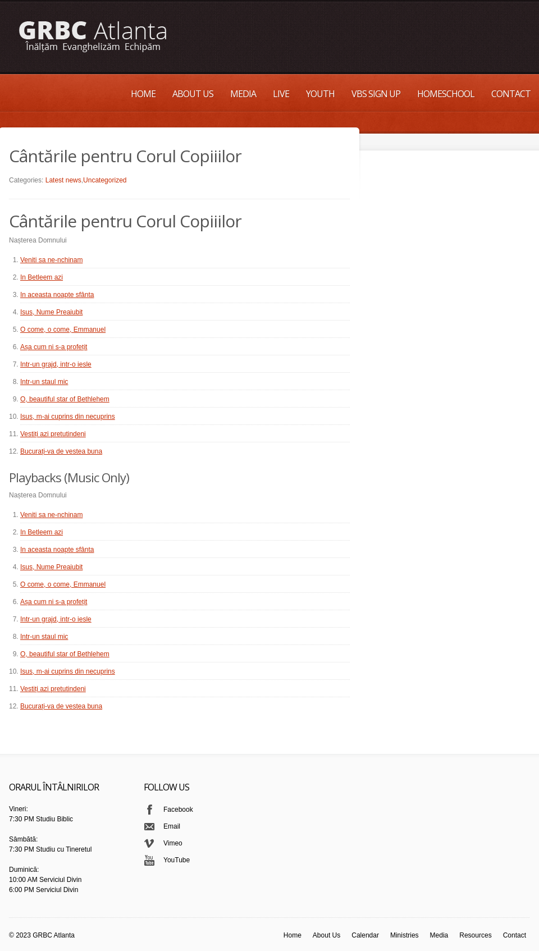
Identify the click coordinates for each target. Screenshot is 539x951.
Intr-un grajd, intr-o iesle (56, 364)
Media (243, 94)
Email (171, 826)
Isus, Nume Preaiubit (51, 312)
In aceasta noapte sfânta (57, 295)
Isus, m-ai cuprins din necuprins (67, 416)
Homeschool (445, 94)
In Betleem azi (41, 277)
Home (143, 94)
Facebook (178, 809)
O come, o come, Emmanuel (63, 329)
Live (281, 94)
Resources (475, 935)
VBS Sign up (375, 94)
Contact (511, 94)
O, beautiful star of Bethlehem (64, 399)
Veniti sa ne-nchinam (51, 260)
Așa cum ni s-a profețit (53, 347)
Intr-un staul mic (44, 382)
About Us (192, 94)
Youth (320, 94)
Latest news (63, 180)
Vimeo (172, 843)
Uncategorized (104, 180)
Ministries (404, 935)
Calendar (365, 935)
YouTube (176, 860)
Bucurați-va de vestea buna (61, 451)
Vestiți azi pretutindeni (53, 434)
